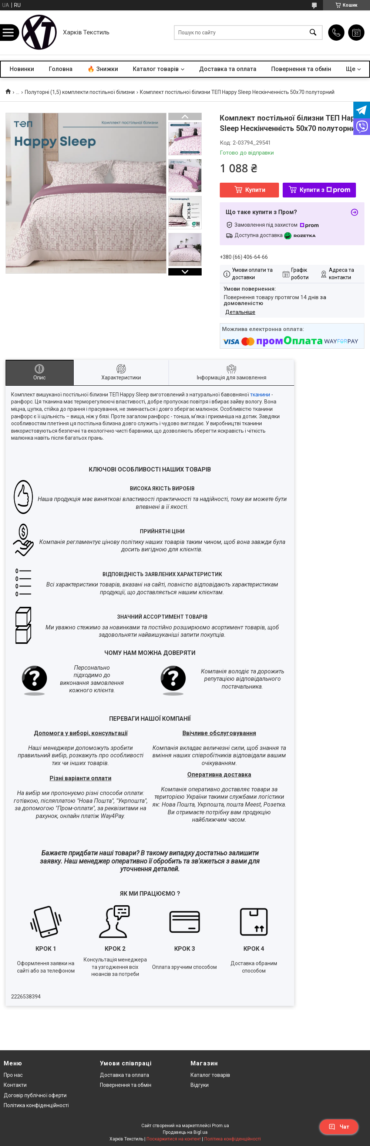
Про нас (13, 1075)
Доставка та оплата (227, 68)
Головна (61, 68)
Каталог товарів (156, 68)
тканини (260, 395)
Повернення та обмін (301, 68)
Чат (339, 1126)
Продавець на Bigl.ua (185, 1132)
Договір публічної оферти (35, 1095)
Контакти (15, 1085)
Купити (255, 189)
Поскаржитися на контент (174, 1139)
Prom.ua (220, 1125)
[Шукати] (313, 33)
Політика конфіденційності (36, 1105)
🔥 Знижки (102, 68)
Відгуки (200, 1085)
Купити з (325, 189)
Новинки (22, 68)
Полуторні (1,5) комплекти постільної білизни (80, 92)
